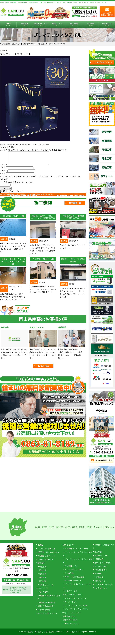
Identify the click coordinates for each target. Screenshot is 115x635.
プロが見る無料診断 (45, 559)
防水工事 (42, 574)
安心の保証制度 (43, 610)
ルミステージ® (71, 591)
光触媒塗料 (69, 573)
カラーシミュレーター (72, 613)
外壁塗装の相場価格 (47, 602)
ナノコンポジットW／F (74, 570)
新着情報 (99, 577)
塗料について (68, 545)
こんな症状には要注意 (46, 549)
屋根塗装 (42, 570)
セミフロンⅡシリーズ (74, 595)
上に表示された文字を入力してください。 (17, 185)
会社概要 (90, 24)
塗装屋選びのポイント (46, 556)
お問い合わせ (100, 581)
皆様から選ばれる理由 (46, 606)
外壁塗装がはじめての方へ (48, 552)
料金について (57, 24)
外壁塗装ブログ (101, 570)
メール (3, 173)
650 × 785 (44, 144)
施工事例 (74, 24)
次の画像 (3, 50)
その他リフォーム (46, 585)
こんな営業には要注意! (104, 584)
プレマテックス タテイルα (76, 605)
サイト (3, 176)
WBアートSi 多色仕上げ (74, 577)
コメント (3, 167)
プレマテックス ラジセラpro (76, 609)
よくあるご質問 (101, 566)
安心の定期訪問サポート (47, 613)
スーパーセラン (71, 602)
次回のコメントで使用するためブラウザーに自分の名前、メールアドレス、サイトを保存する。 (42, 179)
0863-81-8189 (103, 452)
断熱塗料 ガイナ (71, 566)
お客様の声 (99, 559)
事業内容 (24, 24)
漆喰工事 (42, 577)
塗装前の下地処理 (70, 620)
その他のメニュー (102, 588)
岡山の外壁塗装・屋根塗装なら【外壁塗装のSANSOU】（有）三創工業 (49, 632)
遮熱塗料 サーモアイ (73, 580)
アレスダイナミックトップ (75, 598)
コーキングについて (71, 623)
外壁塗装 (42, 567)
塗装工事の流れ (41, 24)
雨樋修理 (42, 581)
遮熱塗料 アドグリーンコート (76, 549)
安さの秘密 (43, 592)
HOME (8, 24)
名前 (2, 170)
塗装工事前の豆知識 (103, 563)
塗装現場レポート (102, 555)
